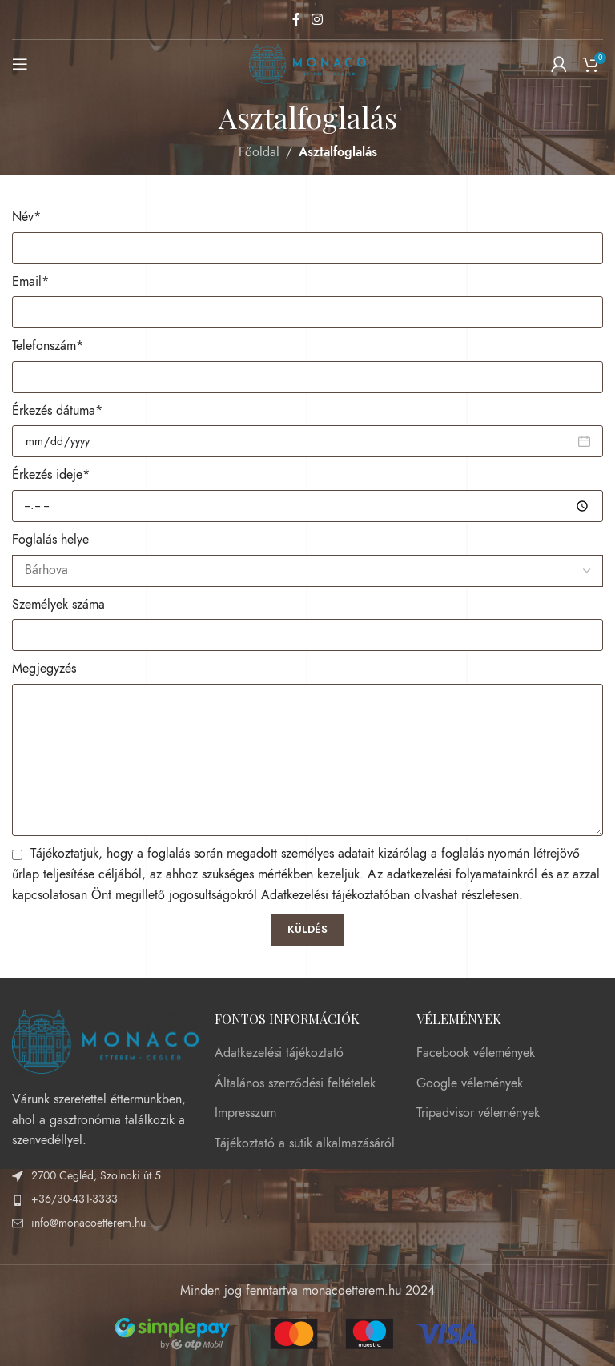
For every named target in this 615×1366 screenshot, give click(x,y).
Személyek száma (58, 604)
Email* (30, 282)
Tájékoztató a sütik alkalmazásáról (305, 1143)
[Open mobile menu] (20, 64)
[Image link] (105, 1041)
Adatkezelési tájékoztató (279, 1053)
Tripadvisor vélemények (478, 1113)
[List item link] (105, 1199)
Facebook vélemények (475, 1053)
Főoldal (259, 152)
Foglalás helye (50, 539)
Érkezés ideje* (51, 475)
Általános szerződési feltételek (295, 1083)
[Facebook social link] (296, 19)
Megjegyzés (44, 668)
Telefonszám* (47, 346)
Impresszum (245, 1113)
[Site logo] (308, 63)
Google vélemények (469, 1083)
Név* (26, 217)
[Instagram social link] (317, 19)
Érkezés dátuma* (57, 411)
